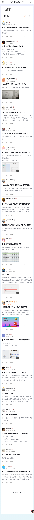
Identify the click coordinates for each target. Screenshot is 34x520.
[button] (31, 2)
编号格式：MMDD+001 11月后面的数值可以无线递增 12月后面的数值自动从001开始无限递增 (13, 52)
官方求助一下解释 (7, 393)
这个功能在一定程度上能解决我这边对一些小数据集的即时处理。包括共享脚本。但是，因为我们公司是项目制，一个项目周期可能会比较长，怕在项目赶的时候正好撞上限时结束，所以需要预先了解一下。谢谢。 (17, 477)
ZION (8, 269)
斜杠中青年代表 (11, 198)
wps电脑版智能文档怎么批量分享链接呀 (17, 27)
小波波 (9, 62)
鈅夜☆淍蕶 (10, 107)
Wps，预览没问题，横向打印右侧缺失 (14, 84)
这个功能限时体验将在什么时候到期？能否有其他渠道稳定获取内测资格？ (17, 472)
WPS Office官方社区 (16, 2)
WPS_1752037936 (11, 79)
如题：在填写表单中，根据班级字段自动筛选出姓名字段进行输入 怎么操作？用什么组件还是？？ (17, 158)
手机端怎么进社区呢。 (8, 458)
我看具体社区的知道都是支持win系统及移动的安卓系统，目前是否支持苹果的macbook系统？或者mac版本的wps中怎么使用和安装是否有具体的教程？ (17, 378)
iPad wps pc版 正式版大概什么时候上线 (16, 67)
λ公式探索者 (10, 147)
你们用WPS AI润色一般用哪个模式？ (16, 133)
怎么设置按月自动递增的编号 (13, 46)
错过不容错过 (10, 180)
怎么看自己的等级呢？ (11, 414)
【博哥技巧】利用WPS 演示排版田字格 (14, 307)
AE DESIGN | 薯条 (12, 41)
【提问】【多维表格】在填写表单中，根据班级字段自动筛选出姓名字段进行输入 (17, 153)
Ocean (8, 367)
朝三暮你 (9, 449)
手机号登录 (10, 409)
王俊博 (11, 302)
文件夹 (9, 239)
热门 (25, 16)
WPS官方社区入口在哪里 (12, 454)
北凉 (8, 128)
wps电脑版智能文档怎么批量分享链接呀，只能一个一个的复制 (17, 32)
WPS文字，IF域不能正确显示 (11, 112)
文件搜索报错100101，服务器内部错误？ (17, 339)
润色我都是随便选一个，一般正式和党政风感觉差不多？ (17, 138)
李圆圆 (9, 334)
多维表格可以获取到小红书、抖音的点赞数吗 (16, 225)
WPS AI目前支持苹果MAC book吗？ (16, 372)
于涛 (8, 22)
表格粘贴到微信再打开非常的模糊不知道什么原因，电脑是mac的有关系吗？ (17, 248)
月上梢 (9, 466)
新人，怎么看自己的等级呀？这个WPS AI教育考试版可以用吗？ (17, 419)
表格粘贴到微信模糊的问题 (12, 244)
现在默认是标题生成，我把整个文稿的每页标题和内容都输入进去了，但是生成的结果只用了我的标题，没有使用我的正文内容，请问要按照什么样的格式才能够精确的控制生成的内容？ (17, 210)
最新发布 (29, 16)
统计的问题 (5, 274)
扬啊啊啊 (9, 428)
